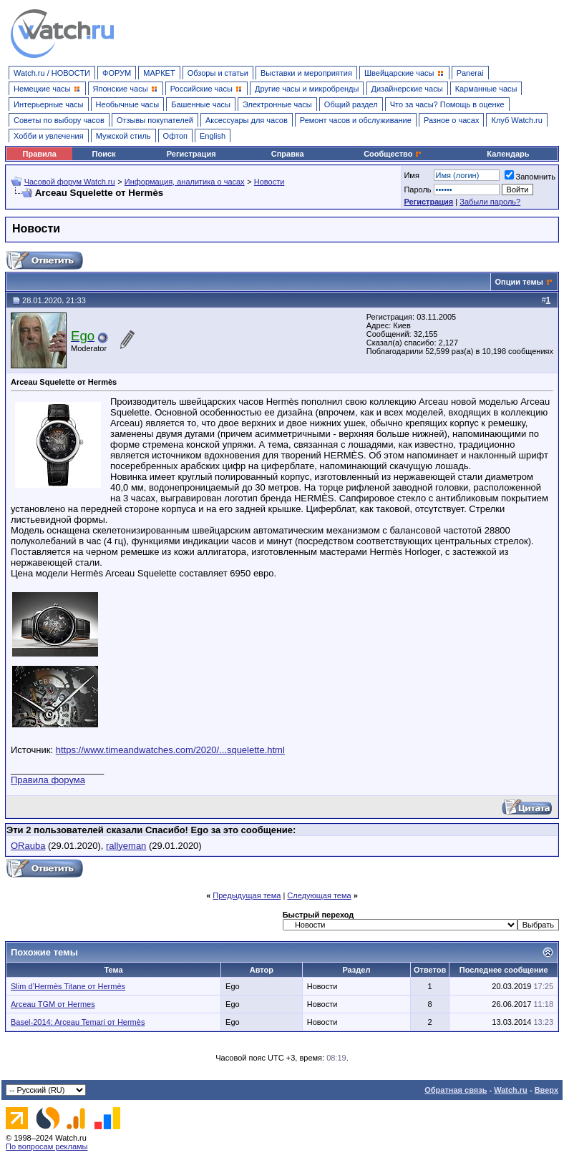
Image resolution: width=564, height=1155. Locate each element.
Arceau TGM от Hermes (53, 1004)
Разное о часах (452, 120)
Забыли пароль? (490, 201)
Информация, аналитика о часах (185, 181)
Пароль (417, 189)
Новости (269, 181)
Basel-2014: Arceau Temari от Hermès (78, 1022)
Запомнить (530, 176)
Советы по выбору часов (59, 120)
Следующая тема (319, 895)
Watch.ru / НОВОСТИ (52, 73)
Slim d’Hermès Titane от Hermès (68, 986)
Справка (287, 153)
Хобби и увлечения (49, 136)
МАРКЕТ (159, 73)
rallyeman (126, 845)
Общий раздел (351, 104)
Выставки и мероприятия (306, 73)
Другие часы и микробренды (307, 88)
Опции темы (519, 281)
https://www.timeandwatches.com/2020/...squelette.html (170, 749)
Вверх (546, 1090)
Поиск (104, 153)
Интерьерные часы (49, 104)
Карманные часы (486, 88)
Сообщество (393, 153)
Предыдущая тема (247, 895)
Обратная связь (455, 1090)
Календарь (508, 153)
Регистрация (191, 153)
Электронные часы (277, 104)
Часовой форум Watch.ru (69, 181)
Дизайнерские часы (407, 88)
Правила (40, 153)
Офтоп (175, 136)
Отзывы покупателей (155, 120)
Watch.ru (510, 1090)
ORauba (28, 845)
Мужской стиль (123, 136)
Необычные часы (128, 104)
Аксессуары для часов (246, 120)
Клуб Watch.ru (516, 120)
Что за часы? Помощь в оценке (447, 104)
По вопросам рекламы (47, 1146)
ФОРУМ (116, 73)
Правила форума (48, 780)
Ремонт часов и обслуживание (356, 120)
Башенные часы (200, 104)
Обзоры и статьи (218, 73)
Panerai (470, 73)
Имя (411, 175)
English (212, 136)
